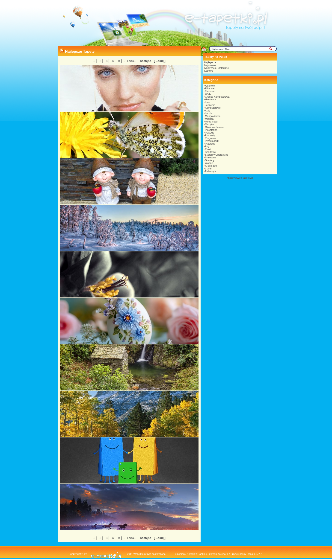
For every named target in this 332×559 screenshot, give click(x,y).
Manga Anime (212, 116)
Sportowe (210, 152)
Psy (207, 146)
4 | (113, 61)
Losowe (208, 70)
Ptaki (207, 149)
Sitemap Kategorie (218, 554)
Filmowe (209, 88)
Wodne (209, 163)
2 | (101, 61)
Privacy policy (238, 554)
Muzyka (209, 124)
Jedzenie (210, 105)
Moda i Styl (211, 121)
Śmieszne (210, 157)
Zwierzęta (210, 171)
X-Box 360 (211, 165)
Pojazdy (209, 132)
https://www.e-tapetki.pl (240, 177)
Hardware (210, 99)
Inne (207, 102)
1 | (95, 61)
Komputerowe (213, 107)
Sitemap (180, 554)
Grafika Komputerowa (217, 96)
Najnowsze (210, 65)
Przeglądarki (212, 141)
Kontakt (191, 554)
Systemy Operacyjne (216, 154)
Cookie (201, 554)
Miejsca (209, 118)
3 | (107, 61)
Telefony (209, 160)
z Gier (208, 168)
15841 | (131, 61)
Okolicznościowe (214, 127)
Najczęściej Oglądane (216, 68)
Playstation (211, 129)
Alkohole (210, 85)
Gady (208, 94)
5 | (119, 61)
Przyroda (210, 143)
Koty (207, 110)
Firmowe (210, 91)
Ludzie (208, 113)
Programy (210, 138)
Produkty (210, 135)
